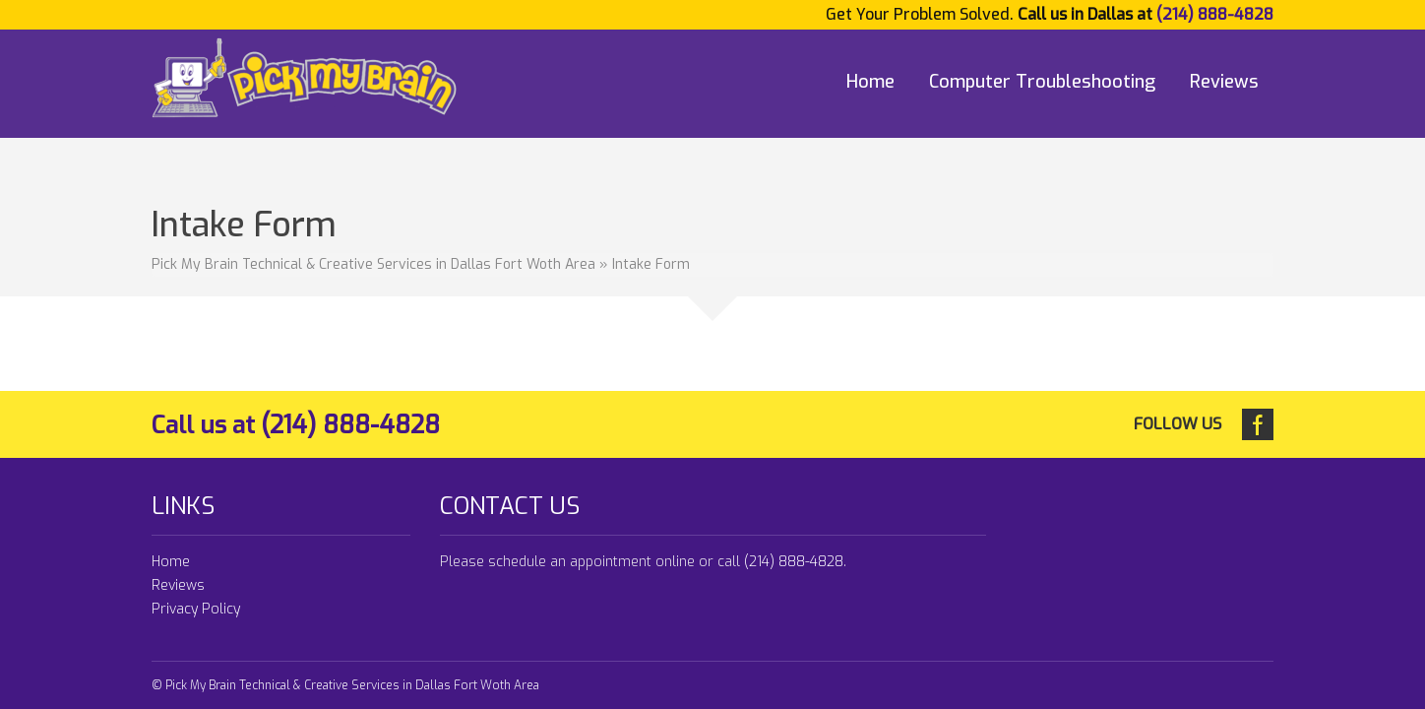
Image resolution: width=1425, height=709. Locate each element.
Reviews (1224, 82)
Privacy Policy (196, 609)
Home (870, 82)
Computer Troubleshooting (1042, 82)
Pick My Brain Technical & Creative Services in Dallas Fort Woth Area (373, 264)
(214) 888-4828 (1214, 14)
